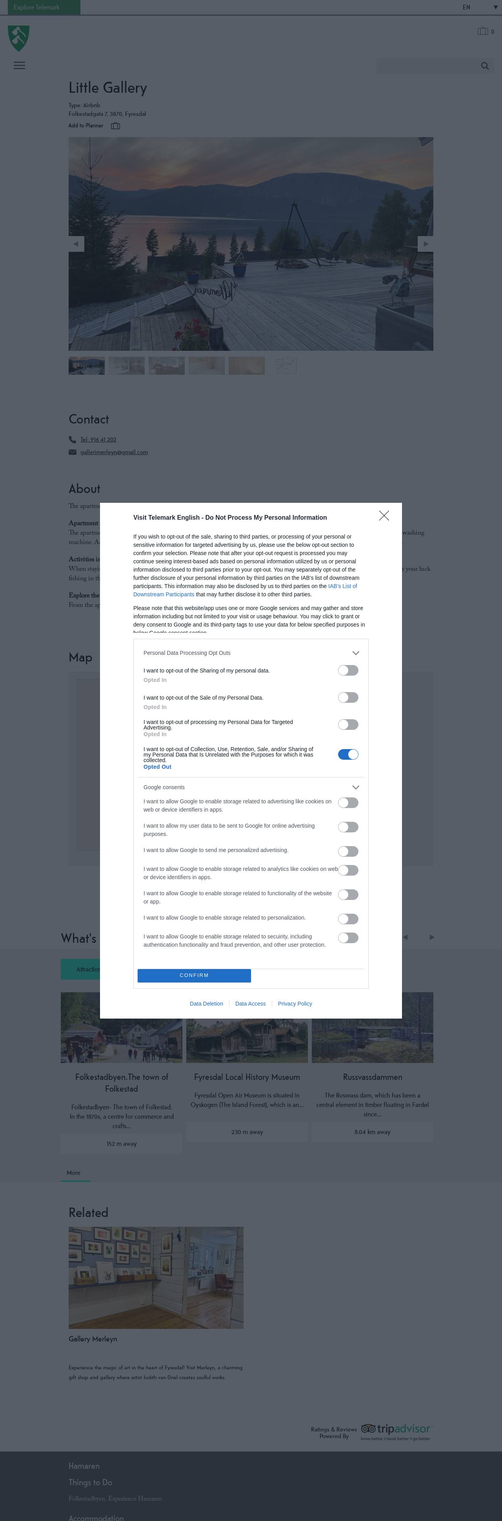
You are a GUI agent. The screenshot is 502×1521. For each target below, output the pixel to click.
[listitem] (251, 653)
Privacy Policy (295, 1004)
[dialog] (251, 761)
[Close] (386, 518)
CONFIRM (194, 976)
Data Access (250, 1004)
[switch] (348, 670)
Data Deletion (206, 1004)
